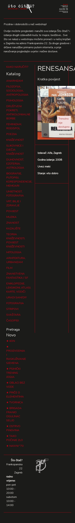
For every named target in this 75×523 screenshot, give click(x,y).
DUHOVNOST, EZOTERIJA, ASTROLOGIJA (15, 164)
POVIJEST (12, 211)
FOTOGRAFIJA (15, 303)
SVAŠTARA (13, 315)
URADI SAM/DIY (16, 297)
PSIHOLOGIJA (14, 100)
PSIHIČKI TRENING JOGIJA (13, 373)
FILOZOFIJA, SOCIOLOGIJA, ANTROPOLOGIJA (17, 91)
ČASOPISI (12, 320)
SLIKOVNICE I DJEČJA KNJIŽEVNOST (15, 150)
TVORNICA (16, 402)
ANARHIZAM (14, 81)
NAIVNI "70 (16, 446)
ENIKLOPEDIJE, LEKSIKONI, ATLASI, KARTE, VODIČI (18, 288)
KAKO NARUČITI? (17, 67)
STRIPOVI (12, 309)
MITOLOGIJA (13, 252)
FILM (9, 268)
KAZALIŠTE (13, 228)
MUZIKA (11, 217)
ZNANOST (12, 223)
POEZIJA (11, 134)
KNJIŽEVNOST (15, 140)
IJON (12, 341)
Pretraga (13, 329)
